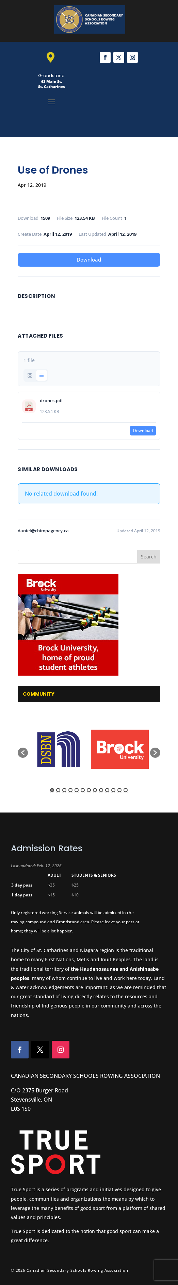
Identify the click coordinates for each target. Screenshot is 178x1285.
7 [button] (89, 790)
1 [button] (52, 790)
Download (89, 259)
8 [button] (95, 790)
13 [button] (126, 790)
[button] (23, 753)
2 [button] (58, 790)
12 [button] (119, 790)
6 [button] (83, 790)
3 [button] (64, 790)
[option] (58, 749)
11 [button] (113, 790)
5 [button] (77, 790)
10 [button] (107, 790)
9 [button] (101, 790)
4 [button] (70, 790)
